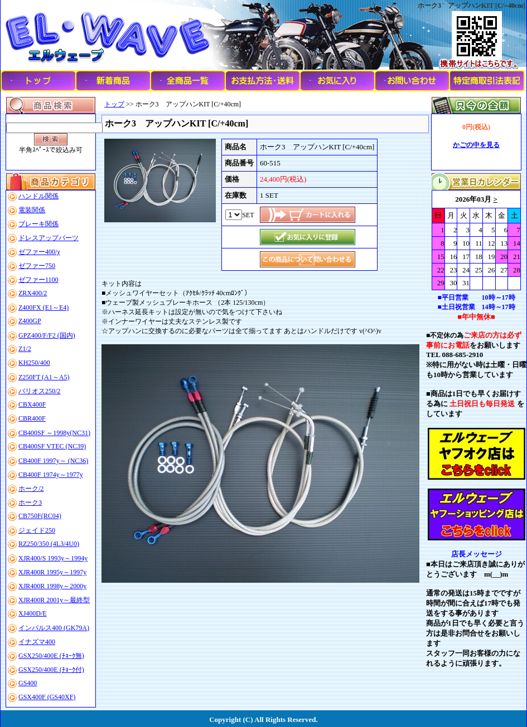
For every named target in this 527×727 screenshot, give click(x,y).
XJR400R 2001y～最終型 (54, 600)
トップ (114, 104)
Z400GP (29, 321)
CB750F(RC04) (39, 516)
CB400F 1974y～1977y (50, 475)
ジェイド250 (36, 530)
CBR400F (32, 418)
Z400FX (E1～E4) (43, 307)
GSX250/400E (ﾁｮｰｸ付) (51, 670)
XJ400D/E (32, 613)
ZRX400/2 (32, 293)
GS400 (27, 683)
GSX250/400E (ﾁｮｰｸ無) (51, 656)
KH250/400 (34, 363)
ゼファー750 (36, 266)
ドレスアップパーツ (48, 238)
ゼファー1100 (38, 280)
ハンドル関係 (38, 196)
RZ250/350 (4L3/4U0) (48, 544)
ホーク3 (30, 502)
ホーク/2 (30, 488)
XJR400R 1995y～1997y (52, 572)
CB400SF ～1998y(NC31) (54, 433)
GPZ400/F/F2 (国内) (46, 335)
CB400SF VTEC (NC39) (52, 446)
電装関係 (31, 210)
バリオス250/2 (39, 391)
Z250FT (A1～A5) (43, 377)
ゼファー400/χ (39, 252)
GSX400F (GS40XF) (46, 697)
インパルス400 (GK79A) (53, 628)
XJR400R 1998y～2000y (52, 586)
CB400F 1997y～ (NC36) (53, 461)
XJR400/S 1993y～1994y (53, 558)
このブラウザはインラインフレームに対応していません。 (476, 240)
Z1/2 (24, 349)
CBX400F (32, 404)
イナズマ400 (36, 642)
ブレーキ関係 (38, 224)
